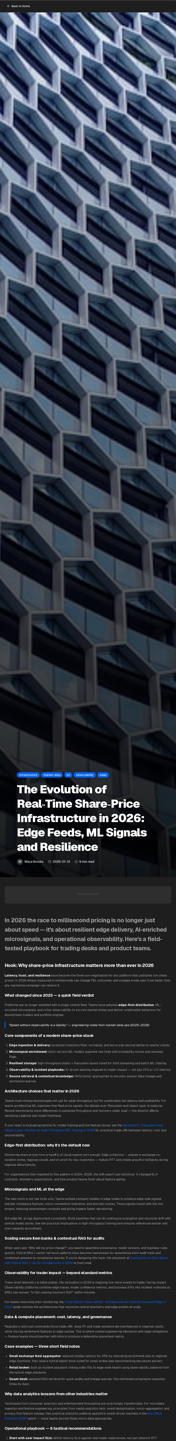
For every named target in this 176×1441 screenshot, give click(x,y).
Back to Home (18, 6)
